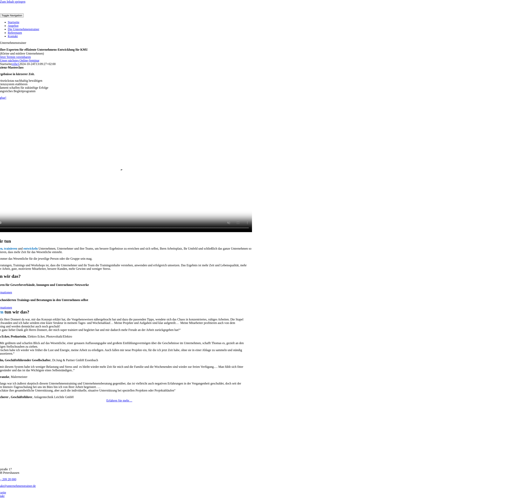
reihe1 (15, 64)
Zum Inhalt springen (12, 1)
